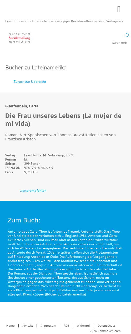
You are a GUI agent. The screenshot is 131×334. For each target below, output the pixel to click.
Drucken (123, 68)
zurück (114, 79)
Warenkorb (119, 37)
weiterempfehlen (33, 191)
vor (125, 79)
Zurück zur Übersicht (30, 82)
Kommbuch (65, 11)
